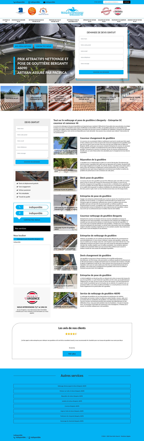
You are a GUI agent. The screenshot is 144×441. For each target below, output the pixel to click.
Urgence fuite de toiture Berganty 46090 (72, 411)
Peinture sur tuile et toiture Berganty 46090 (72, 391)
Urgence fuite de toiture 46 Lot (135, 20)
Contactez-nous (43, 46)
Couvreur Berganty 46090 (72, 406)
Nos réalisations (23, 46)
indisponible (19, 2)
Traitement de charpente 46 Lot (119, 20)
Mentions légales (125, 436)
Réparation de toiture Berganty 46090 (72, 396)
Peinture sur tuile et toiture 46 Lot (55, 20)
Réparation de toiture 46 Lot (89, 20)
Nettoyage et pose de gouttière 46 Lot (73, 20)
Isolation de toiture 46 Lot (104, 20)
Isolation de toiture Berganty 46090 (72, 401)
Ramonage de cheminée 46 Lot (18, 20)
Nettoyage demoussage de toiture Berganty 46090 (72, 386)
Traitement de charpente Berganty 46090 (72, 416)
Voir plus (72, 353)
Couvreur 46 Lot (6, 20)
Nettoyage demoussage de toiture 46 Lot (36, 20)
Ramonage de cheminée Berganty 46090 (71, 421)
